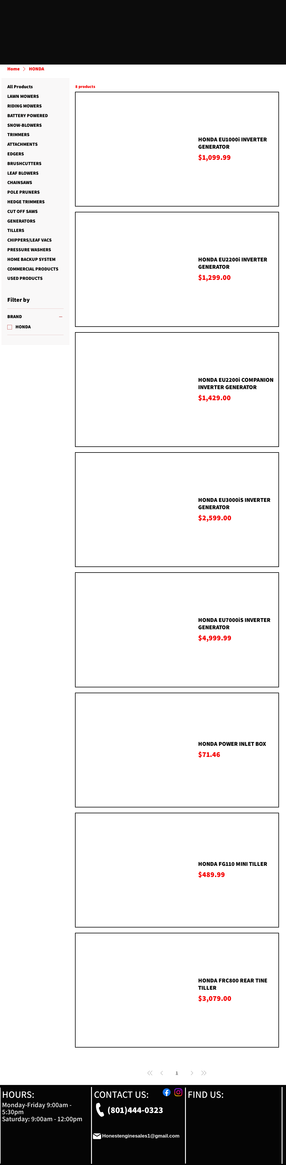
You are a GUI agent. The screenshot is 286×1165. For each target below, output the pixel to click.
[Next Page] (192, 1073)
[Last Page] (203, 1073)
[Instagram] (178, 1092)
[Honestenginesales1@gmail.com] (136, 1136)
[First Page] (150, 1073)
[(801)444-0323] (127, 1109)
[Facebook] (166, 1092)
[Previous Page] (161, 1073)
